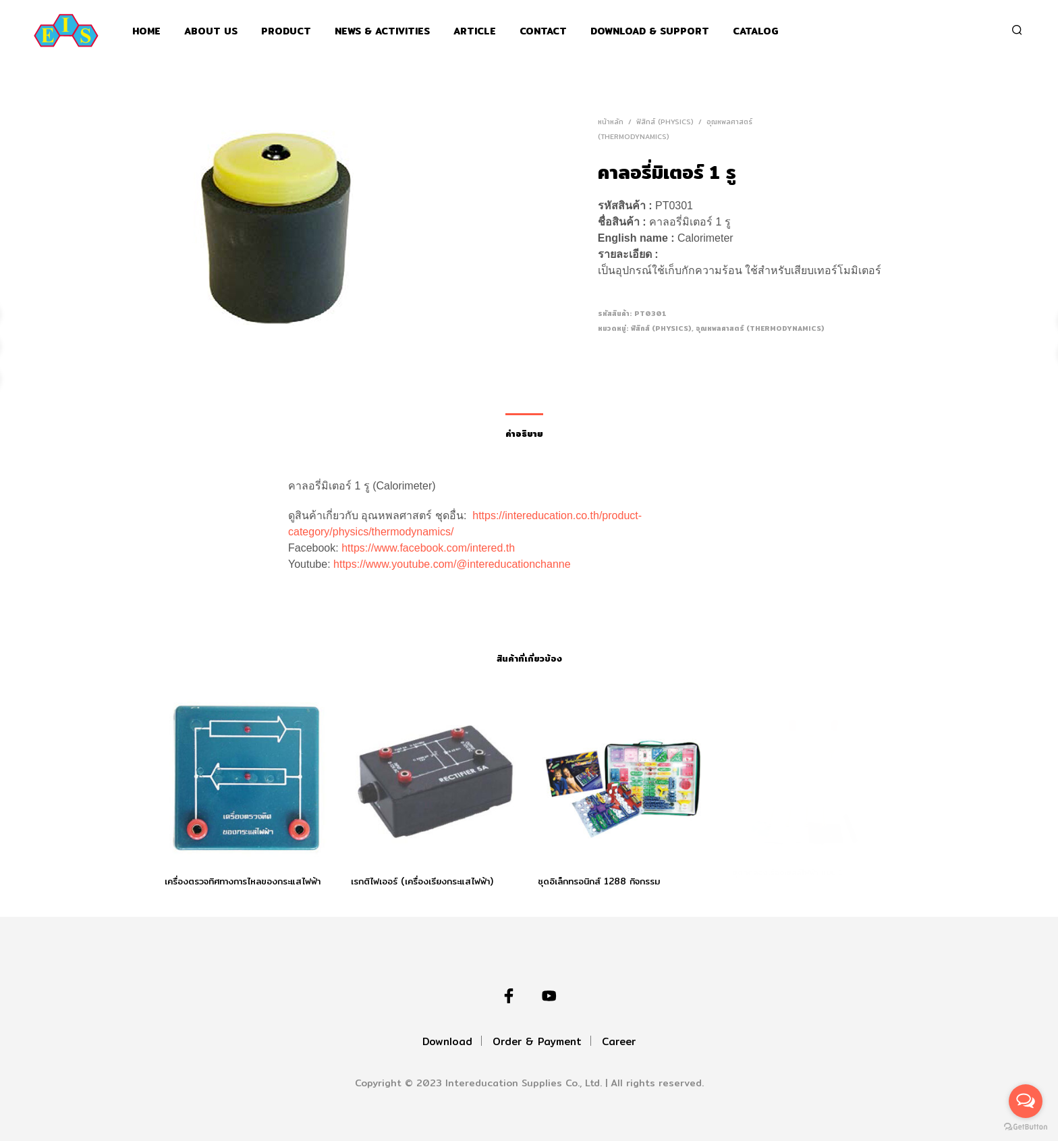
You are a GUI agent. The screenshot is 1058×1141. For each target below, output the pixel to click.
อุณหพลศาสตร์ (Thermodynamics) (760, 328)
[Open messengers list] (1025, 1101)
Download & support (649, 31)
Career (619, 1041)
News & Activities (382, 31)
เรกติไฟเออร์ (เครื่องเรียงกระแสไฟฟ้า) (422, 876)
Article (474, 31)
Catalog (756, 31)
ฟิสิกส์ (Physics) (665, 121)
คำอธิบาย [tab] (524, 433)
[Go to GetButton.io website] (1025, 1127)
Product (286, 31)
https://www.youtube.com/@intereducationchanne (452, 564)
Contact (543, 31)
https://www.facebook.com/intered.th (428, 548)
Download (447, 1041)
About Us (211, 31)
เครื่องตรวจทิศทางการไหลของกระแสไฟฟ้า (243, 881)
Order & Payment (537, 1041)
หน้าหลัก (610, 121)
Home (146, 31)
